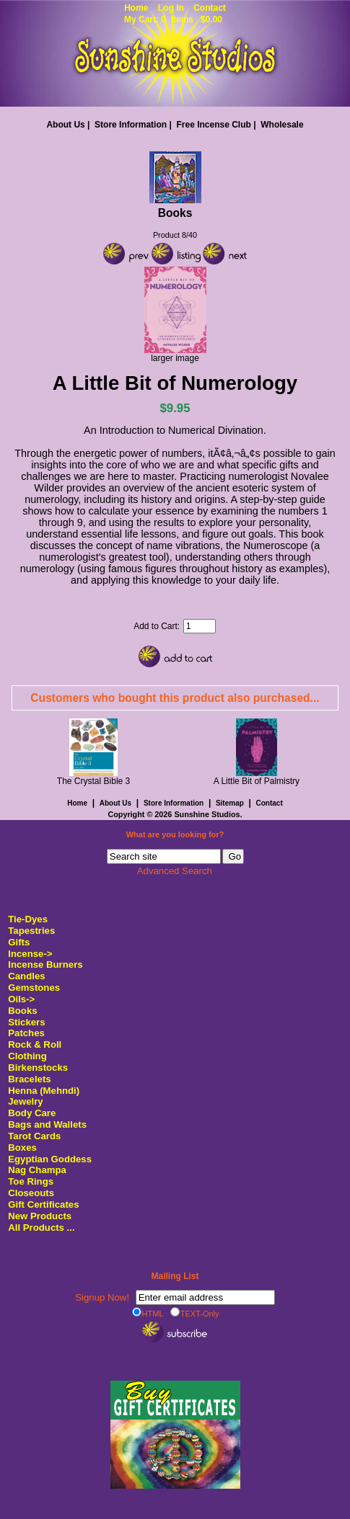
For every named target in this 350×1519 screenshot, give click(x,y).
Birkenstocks (38, 1067)
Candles (26, 976)
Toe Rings (30, 1181)
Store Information (131, 125)
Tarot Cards (34, 1136)
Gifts (19, 942)
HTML (148, 1313)
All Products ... (41, 1227)
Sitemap (230, 803)
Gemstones (34, 987)
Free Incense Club (213, 125)
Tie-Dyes (28, 919)
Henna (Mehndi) (43, 1090)
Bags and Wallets (47, 1124)
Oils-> (21, 999)
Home (136, 8)
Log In (171, 8)
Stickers (26, 1022)
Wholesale (282, 125)
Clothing (27, 1056)
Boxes (22, 1147)
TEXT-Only (194, 1313)
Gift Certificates (43, 1204)
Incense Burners (45, 964)
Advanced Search (174, 870)
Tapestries (31, 930)
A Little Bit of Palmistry (256, 781)
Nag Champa (37, 1169)
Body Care (32, 1113)
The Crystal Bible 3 (93, 781)
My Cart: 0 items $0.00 (173, 19)
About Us (65, 125)
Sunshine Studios (207, 814)
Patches (26, 1033)
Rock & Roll (34, 1044)
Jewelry (25, 1101)
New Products (39, 1216)
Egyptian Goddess (50, 1159)
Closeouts (31, 1193)
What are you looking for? (175, 834)
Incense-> (30, 953)
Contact (209, 8)
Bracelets (29, 1079)
